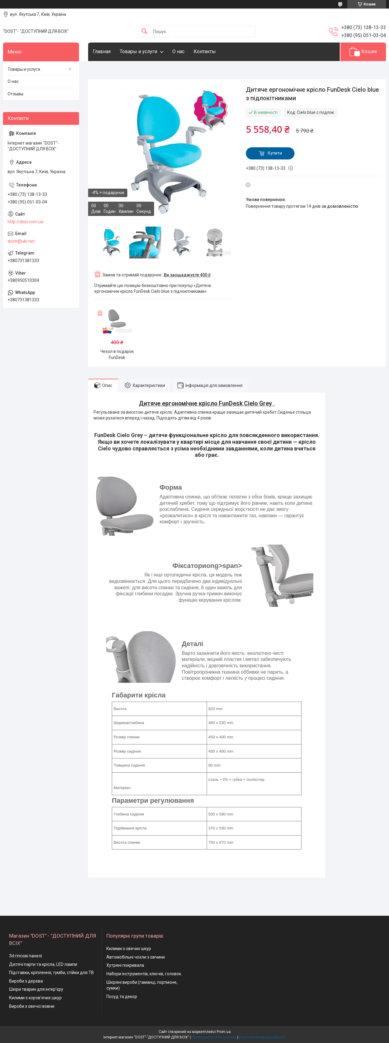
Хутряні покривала (125, 965)
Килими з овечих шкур (128, 948)
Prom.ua (224, 1032)
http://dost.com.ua (25, 221)
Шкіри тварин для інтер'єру (36, 989)
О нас (178, 51)
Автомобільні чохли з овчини (135, 957)
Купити (275, 153)
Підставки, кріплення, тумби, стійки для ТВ (51, 972)
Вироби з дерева (26, 981)
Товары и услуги (138, 51)
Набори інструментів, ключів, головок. (144, 973)
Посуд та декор (121, 996)
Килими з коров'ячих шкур (35, 997)
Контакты (205, 51)
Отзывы (15, 93)
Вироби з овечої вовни (31, 1006)
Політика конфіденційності (262, 1037)
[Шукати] (144, 31)
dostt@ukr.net (21, 241)
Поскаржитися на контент (214, 1037)
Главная (102, 51)
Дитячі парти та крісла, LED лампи (43, 964)
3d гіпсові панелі (25, 955)
